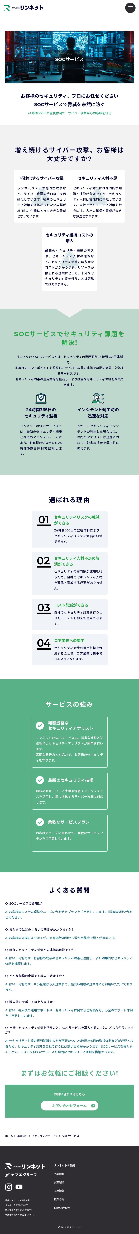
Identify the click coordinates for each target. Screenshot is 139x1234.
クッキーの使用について (16, 1205)
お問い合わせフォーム (69, 1106)
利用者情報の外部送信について (19, 1214)
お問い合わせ (62, 1208)
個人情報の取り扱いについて (18, 1210)
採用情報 (59, 1191)
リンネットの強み (65, 1165)
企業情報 (59, 1174)
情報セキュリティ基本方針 (17, 1200)
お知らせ (59, 1199)
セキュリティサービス (47, 1136)
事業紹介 (23, 1136)
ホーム (9, 1136)
